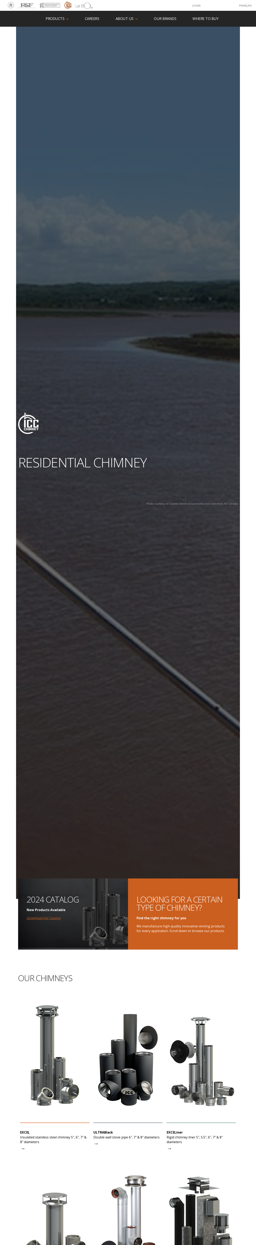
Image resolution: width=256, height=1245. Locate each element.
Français (245, 5)
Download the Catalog (44, 918)
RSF (19, 3)
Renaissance (49, 3)
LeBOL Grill (80, 5)
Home (9, 5)
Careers (92, 19)
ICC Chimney (67, 5)
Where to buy (205, 19)
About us (124, 19)
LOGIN (196, 5)
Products (55, 19)
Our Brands (165, 19)
